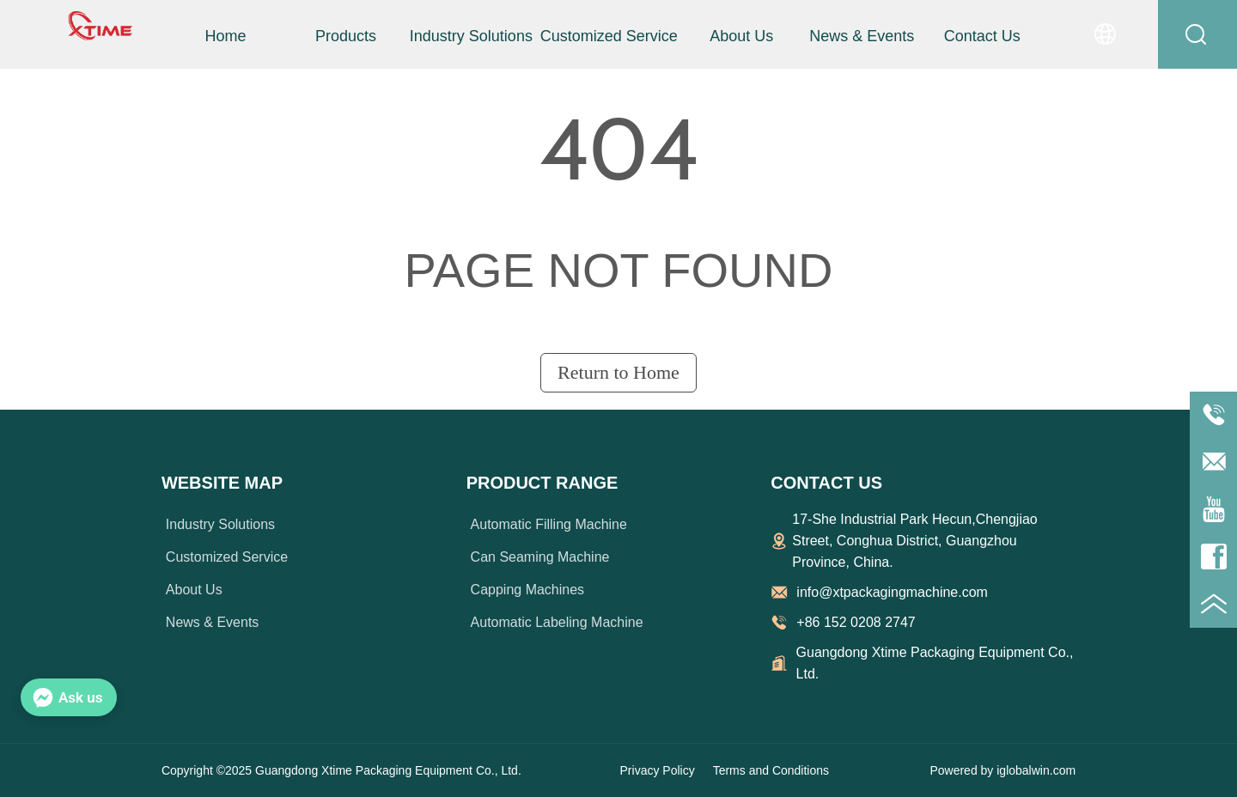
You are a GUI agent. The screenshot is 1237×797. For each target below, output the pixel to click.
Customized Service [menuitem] (609, 36)
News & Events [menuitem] (861, 36)
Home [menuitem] (225, 36)
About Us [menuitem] (741, 36)
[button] (345, 36)
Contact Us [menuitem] (982, 36)
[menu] (603, 36)
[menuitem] (345, 36)
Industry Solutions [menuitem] (471, 36)
